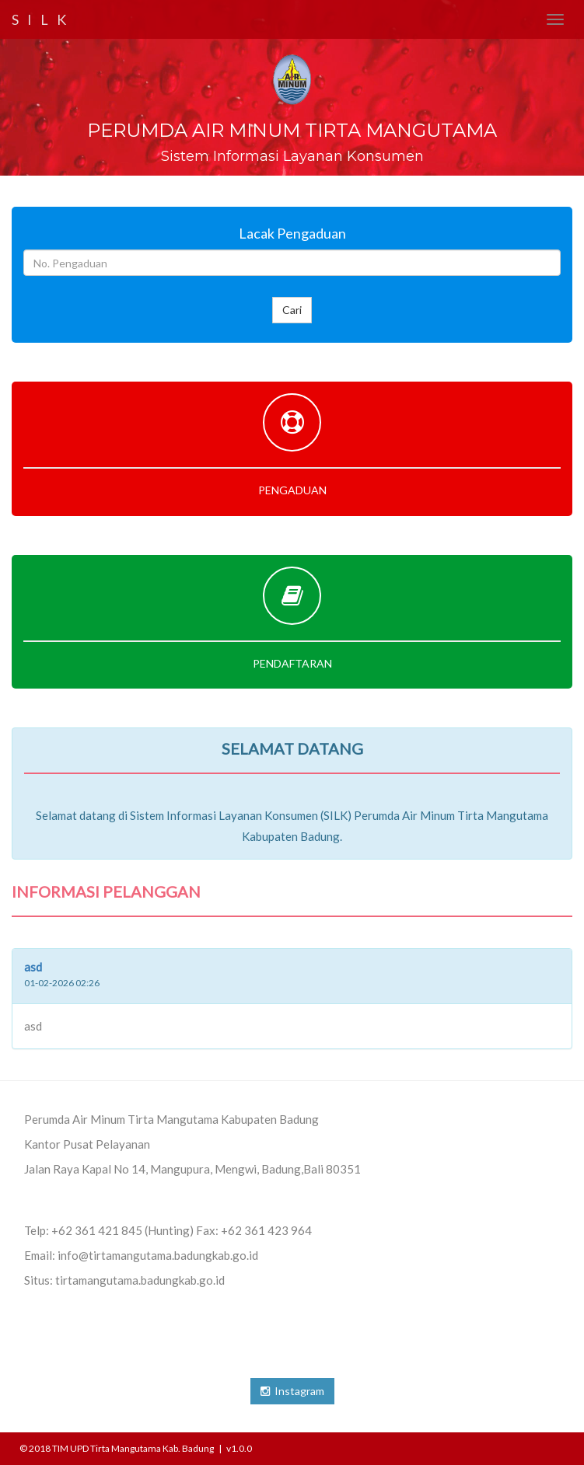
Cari (292, 309)
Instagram (292, 1390)
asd (33, 967)
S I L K (40, 19)
